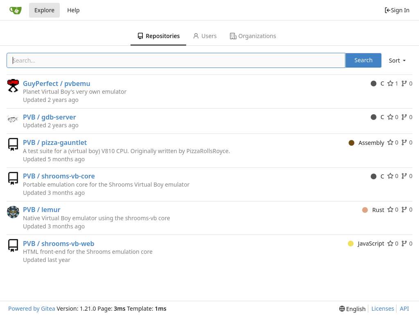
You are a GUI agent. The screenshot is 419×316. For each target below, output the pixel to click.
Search (363, 60)
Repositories (158, 36)
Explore (44, 10)
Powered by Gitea (31, 308)
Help (73, 10)
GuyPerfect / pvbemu (56, 83)
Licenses (383, 308)
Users (204, 36)
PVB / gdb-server (49, 117)
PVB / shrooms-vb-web (59, 243)
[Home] (15, 10)
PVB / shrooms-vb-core (59, 176)
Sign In (397, 10)
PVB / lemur (42, 209)
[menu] (398, 60)
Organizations (253, 36)
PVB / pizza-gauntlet (55, 142)
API (404, 308)
